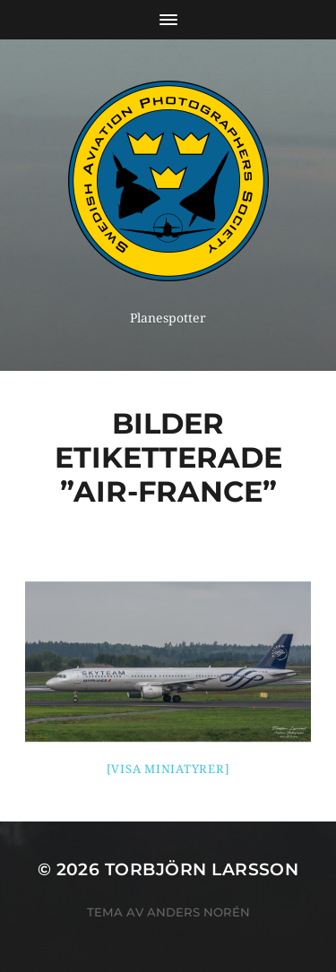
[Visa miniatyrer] (168, 769)
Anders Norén (198, 912)
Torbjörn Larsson (202, 869)
